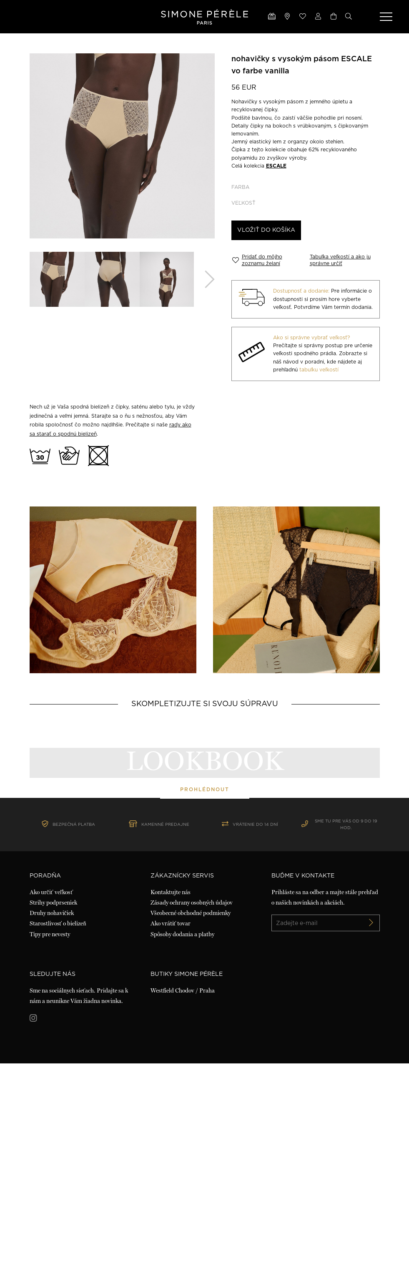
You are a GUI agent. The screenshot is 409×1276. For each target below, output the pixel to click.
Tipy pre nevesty (50, 1146)
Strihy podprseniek (53, 1115)
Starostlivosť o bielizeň (58, 1136)
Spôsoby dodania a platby (182, 1146)
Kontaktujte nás (171, 1104)
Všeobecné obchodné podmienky (191, 1126)
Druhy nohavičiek (52, 1126)
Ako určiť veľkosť (51, 1104)
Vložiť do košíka (266, 230)
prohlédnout (204, 895)
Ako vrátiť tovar (171, 1136)
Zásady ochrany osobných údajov (192, 1115)
